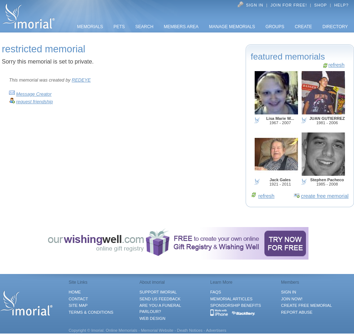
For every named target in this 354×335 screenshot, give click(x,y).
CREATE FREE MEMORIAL (306, 305)
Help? (341, 5)
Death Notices (190, 330)
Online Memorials (122, 330)
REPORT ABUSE (296, 312)
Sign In (254, 5)
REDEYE (81, 80)
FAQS (215, 292)
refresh (336, 65)
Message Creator (34, 94)
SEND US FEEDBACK (160, 299)
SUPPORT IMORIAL (158, 292)
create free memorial (325, 196)
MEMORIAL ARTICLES (231, 299)
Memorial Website (157, 330)
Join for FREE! (289, 5)
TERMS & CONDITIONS (91, 312)
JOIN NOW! (291, 299)
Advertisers (216, 330)
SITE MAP (78, 305)
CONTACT (78, 299)
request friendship (34, 101)
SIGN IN (288, 292)
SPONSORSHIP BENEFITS (235, 305)
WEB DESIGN (152, 318)
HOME (75, 292)
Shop (320, 5)
